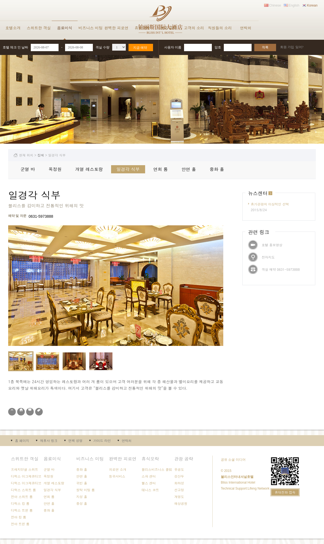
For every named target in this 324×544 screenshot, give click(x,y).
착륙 (265, 47)
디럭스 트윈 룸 (22, 510)
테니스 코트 (150, 489)
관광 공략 (168, 27)
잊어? (299, 47)
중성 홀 (81, 503)
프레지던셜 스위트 (24, 469)
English (294, 5)
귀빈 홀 (81, 483)
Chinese (275, 5)
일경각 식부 (128, 169)
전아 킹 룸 (18, 517)
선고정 (179, 489)
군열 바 (27, 169)
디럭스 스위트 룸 (23, 489)
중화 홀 (217, 169)
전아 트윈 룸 (20, 523)
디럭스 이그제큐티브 (26, 476)
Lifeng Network (259, 488)
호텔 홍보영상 (272, 244)
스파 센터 (149, 476)
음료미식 (64, 27)
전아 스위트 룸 (22, 496)
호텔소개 (13, 27)
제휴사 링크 (48, 440)
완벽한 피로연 (116, 27)
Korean (312, 5)
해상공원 (180, 503)
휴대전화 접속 (285, 492)
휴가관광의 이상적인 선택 (270, 204)
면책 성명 (75, 440)
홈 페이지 (22, 440)
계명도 (179, 496)
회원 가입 (287, 47)
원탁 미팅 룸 (85, 489)
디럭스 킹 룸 (20, 503)
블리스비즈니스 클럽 (157, 469)
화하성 (179, 483)
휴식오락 (142, 27)
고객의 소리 (194, 27)
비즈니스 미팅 (90, 27)
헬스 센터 (149, 483)
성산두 (179, 476)
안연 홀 (188, 169)
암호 (218, 47)
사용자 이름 (172, 47)
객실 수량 (102, 47)
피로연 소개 (117, 469)
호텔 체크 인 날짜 (15, 47)
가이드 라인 (102, 440)
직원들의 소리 (220, 27)
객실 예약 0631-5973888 (281, 269)
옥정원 (55, 169)
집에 (41, 155)
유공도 (179, 469)
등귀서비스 (117, 476)
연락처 (246, 27)
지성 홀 (81, 496)
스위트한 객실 (39, 27)
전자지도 (268, 257)
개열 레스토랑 (89, 169)
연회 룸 (160, 169)
